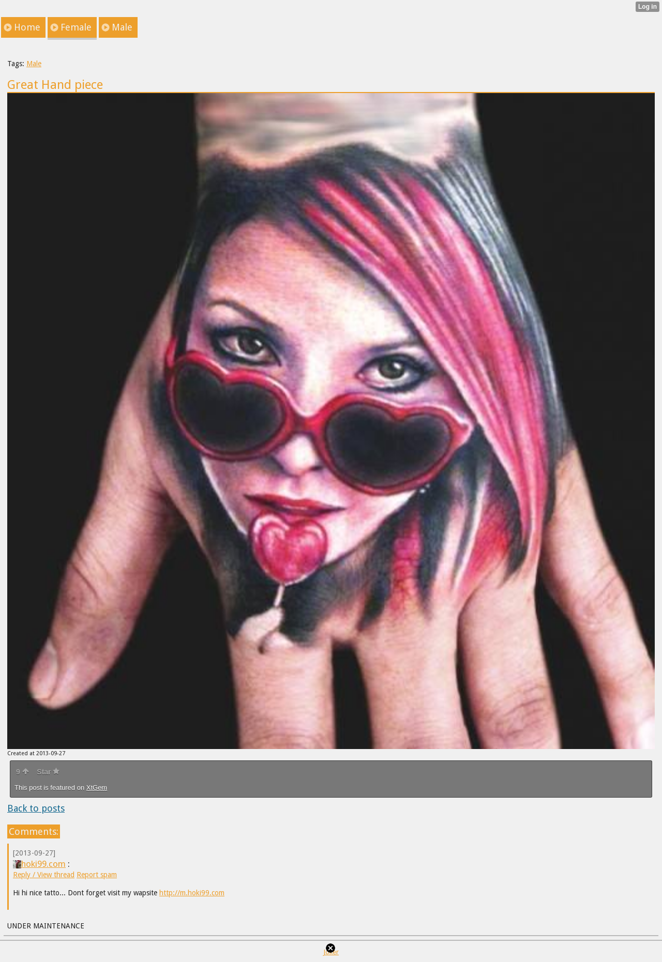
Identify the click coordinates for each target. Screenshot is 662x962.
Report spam (97, 875)
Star (48, 772)
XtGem (96, 787)
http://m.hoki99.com (191, 893)
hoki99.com (39, 864)
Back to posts (36, 808)
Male (33, 63)
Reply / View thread (43, 875)
